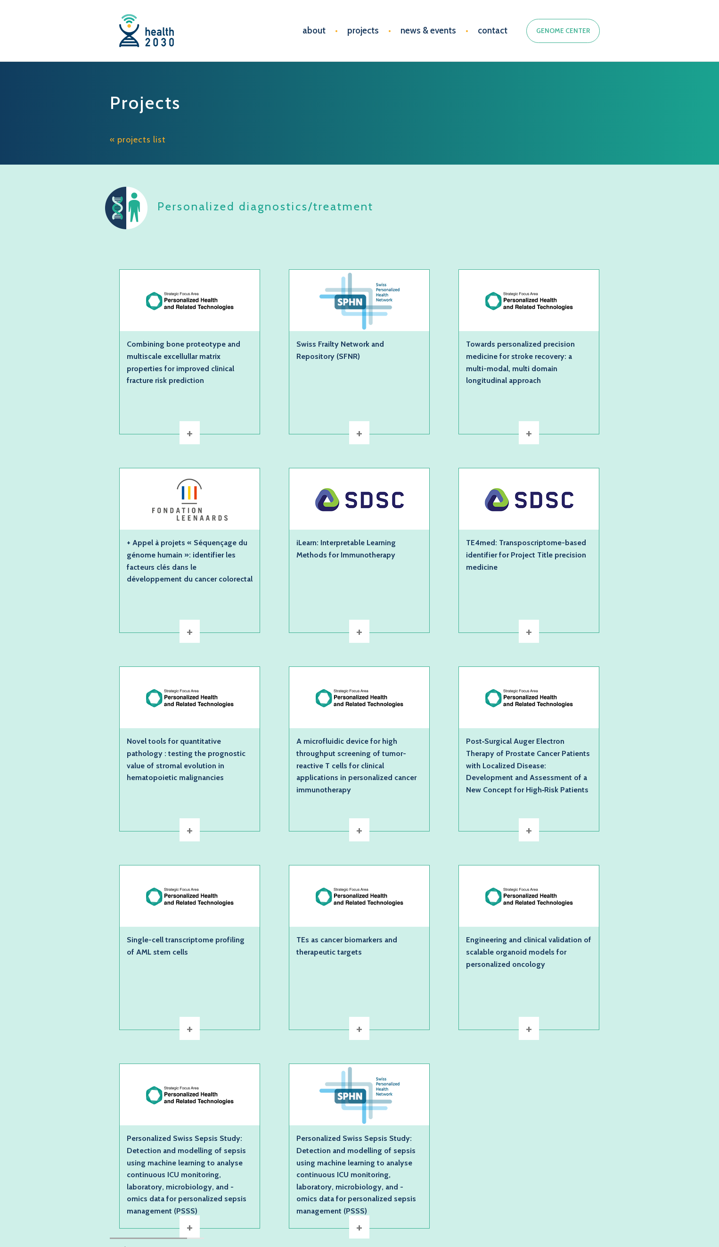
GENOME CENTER (563, 30)
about (314, 30)
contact (492, 30)
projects (363, 30)
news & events (428, 30)
